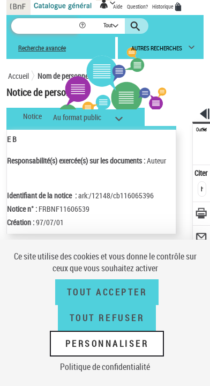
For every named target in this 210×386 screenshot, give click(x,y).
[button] (83, 26)
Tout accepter (107, 292)
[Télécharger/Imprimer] (201, 214)
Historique (163, 6)
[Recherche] (44, 26)
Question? (137, 6)
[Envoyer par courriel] (201, 238)
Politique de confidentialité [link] (105, 367)
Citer (201, 173)
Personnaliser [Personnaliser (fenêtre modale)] (107, 344)
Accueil (18, 76)
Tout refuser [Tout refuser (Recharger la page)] (107, 318)
